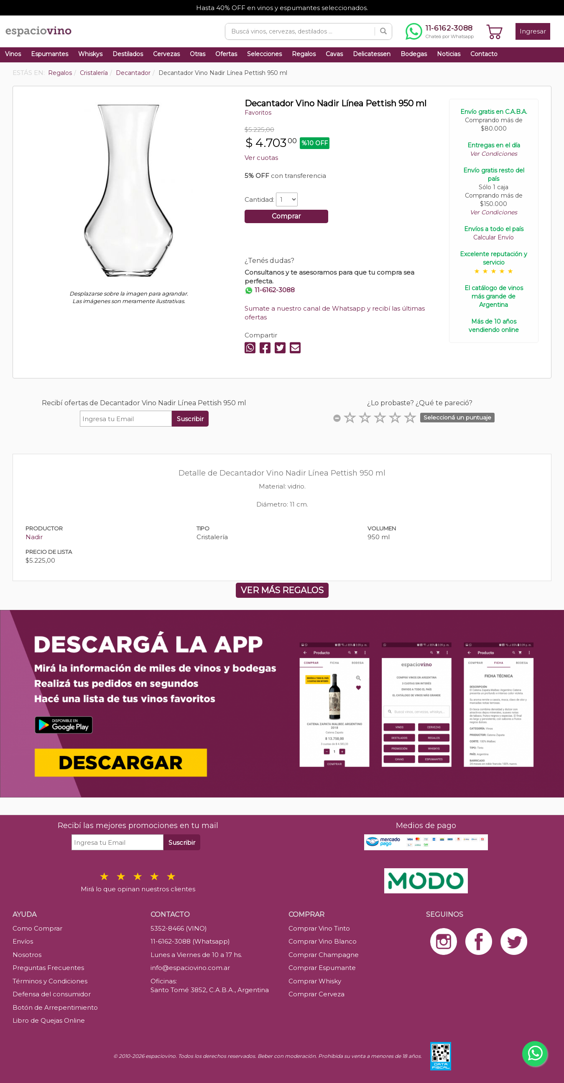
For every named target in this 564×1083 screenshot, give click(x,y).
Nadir (34, 537)
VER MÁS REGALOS (282, 590)
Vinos (13, 54)
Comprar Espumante (322, 968)
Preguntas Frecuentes (48, 968)
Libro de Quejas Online (49, 1020)
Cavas (334, 54)
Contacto (484, 54)
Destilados (127, 54)
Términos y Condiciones (50, 981)
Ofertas (226, 54)
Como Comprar (37, 928)
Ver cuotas (261, 158)
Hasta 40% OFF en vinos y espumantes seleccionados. (282, 8)
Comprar (286, 216)
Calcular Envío (493, 237)
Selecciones (264, 54)
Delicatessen (371, 54)
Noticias (448, 54)
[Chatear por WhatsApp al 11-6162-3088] (440, 31)
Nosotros (27, 955)
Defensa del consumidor (52, 994)
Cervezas (166, 54)
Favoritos (258, 112)
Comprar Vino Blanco (322, 941)
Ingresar (533, 31)
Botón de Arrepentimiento (55, 1007)
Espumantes (49, 54)
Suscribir (190, 419)
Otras (197, 54)
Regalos (304, 54)
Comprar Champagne (323, 955)
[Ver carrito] (494, 31)
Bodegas (414, 54)
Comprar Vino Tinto (319, 928)
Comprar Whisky (314, 981)
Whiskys (90, 54)
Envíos (23, 941)
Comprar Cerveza (316, 994)
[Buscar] (383, 31)
